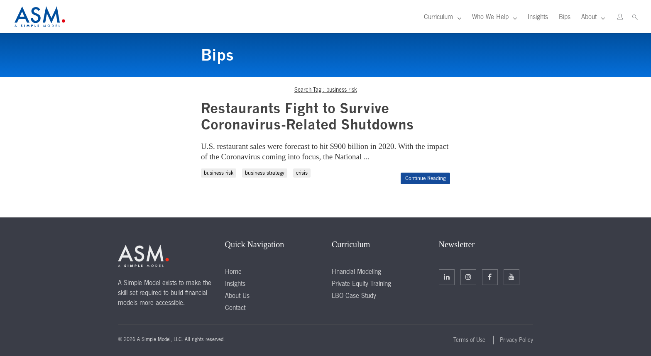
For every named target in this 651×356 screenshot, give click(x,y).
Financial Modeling (356, 271)
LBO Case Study (354, 295)
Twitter (468, 276)
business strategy (264, 173)
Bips (564, 16)
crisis (302, 173)
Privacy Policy (516, 339)
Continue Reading (425, 178)
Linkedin (447, 276)
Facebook (490, 276)
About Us (237, 295)
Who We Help (490, 16)
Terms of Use (469, 339)
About (589, 16)
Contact (235, 307)
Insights (538, 16)
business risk (218, 173)
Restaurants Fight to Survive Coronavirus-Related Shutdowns (307, 116)
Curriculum (438, 16)
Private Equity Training (361, 283)
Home (233, 271)
